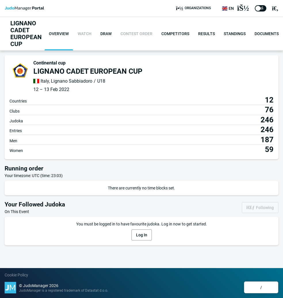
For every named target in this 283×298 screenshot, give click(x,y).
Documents (267, 33)
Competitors (175, 33)
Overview (59, 33)
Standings (235, 33)
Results (206, 33)
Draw (106, 33)
